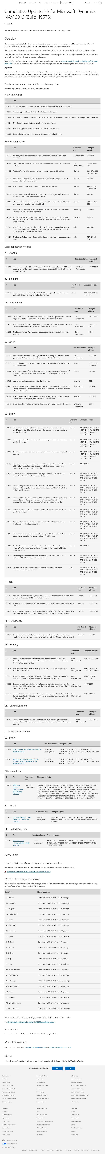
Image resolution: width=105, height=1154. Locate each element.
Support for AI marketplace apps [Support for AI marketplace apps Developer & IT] (45, 1121)
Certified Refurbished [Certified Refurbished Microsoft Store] (42, 1095)
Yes (57, 1068)
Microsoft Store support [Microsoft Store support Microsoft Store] (42, 1085)
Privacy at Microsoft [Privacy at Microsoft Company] (76, 1121)
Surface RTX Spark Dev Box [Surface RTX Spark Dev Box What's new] (9, 1089)
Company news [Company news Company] (74, 1118)
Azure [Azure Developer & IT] (38, 1111)
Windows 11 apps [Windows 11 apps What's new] (6, 1102)
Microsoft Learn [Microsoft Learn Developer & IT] (40, 1118)
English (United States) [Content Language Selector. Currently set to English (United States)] (11, 1140)
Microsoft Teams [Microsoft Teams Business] (6, 1128)
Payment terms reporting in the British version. (21, 843)
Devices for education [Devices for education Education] (76, 1082)
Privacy (42, 1150)
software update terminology (35, 1047)
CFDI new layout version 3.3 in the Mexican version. (18, 789)
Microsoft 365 (32, 3)
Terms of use (50, 1150)
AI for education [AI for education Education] (75, 1102)
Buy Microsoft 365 (66, 3)
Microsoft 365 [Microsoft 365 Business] (5, 1121)
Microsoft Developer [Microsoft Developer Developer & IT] (42, 1114)
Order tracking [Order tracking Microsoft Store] (40, 1092)
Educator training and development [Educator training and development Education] (79, 1095)
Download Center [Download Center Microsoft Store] (41, 1082)
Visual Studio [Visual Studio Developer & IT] (40, 1134)
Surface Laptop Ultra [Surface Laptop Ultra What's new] (7, 1085)
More (55, 3)
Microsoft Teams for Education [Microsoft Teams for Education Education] (78, 1085)
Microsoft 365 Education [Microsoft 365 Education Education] (77, 1089)
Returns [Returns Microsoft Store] (39, 1089)
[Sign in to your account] (100, 2)
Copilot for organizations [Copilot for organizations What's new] (8, 1092)
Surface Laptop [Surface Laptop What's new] (6, 1082)
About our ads (85, 1150)
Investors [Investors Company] (73, 1124)
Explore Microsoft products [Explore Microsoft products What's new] (9, 1098)
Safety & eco (68, 1150)
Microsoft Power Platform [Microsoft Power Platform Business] (8, 1124)
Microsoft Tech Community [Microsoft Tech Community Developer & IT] (43, 1124)
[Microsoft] (9, 3)
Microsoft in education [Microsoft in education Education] (76, 1079)
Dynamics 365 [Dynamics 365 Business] (5, 1118)
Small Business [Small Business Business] (6, 1134)
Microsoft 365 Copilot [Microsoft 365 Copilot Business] (7, 1131)
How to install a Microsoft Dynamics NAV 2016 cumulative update (30, 1022)
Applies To (9, 24)
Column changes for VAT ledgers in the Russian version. (22, 819)
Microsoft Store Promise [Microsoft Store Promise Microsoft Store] (43, 1098)
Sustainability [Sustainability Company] (74, 1134)
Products (47, 3)
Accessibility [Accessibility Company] (74, 1131)
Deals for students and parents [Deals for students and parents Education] (78, 1098)
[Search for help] (95, 2)
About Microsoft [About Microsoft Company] (75, 1114)
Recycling (76, 1150)
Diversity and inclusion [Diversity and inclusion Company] (76, 1128)
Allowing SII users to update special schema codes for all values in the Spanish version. (25, 761)
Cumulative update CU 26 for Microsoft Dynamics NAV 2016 (28, 872)
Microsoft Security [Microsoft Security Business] (6, 1114)
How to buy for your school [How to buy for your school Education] (77, 1092)
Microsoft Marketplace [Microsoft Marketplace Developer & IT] (42, 1128)
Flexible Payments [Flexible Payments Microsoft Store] (41, 1102)
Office (40, 3)
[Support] (22, 3)
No (70, 1068)
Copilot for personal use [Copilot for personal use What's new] (8, 1095)
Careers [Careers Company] (73, 1111)
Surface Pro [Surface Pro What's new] (5, 1079)
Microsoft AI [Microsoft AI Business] (5, 1111)
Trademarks (59, 1150)
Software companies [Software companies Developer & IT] (42, 1131)
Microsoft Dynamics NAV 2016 (60, 1047)
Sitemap (24, 1150)
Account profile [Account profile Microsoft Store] (40, 1079)
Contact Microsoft (33, 1150)
